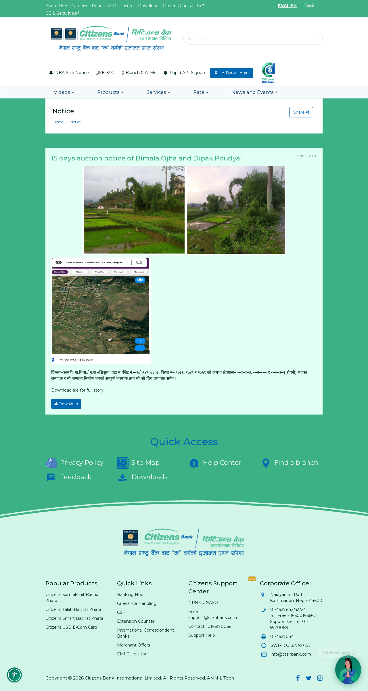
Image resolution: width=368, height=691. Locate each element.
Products (101, 91)
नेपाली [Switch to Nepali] (309, 5)
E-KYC (105, 72)
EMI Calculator (131, 652)
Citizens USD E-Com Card (71, 626)
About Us (56, 5)
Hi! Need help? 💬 (339, 650)
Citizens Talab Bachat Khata (73, 608)
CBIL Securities (60, 13)
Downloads (142, 476)
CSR (121, 611)
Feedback (68, 476)
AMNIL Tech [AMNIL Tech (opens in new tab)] (220, 677)
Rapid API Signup (184, 72)
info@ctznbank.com (290, 653)
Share (300, 112)
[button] (14, 674)
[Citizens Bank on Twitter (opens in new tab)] (308, 677)
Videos (62, 91)
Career (79, 5)
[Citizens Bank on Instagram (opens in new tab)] (320, 677)
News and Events (223, 91)
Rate (177, 91)
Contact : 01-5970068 (210, 625)
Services (142, 91)
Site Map (138, 462)
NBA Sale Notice (69, 72)
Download (148, 5)
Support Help (201, 634)
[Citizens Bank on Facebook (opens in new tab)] (298, 677)
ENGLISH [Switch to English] (287, 5)
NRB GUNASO (203, 601)
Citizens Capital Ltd (182, 5)
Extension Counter (135, 620)
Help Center (214, 462)
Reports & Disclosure (113, 5)
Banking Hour (131, 593)
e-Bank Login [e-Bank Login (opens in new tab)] (232, 73)
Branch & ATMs (139, 72)
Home (58, 122)
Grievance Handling (136, 602)
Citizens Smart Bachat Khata (74, 617)
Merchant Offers (133, 644)
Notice (75, 122)
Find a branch (289, 462)
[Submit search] (189, 38)
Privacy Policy (74, 462)
